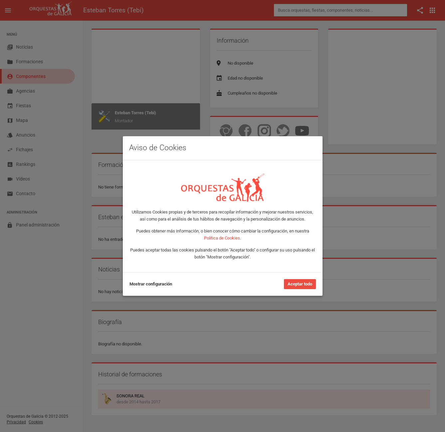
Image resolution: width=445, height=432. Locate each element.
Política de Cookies (222, 237)
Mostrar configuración (150, 283)
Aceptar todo (300, 283)
